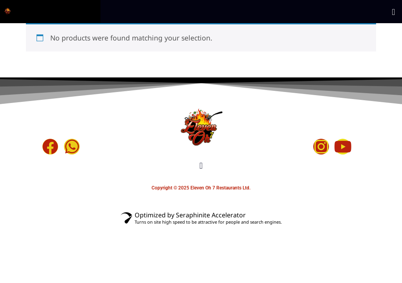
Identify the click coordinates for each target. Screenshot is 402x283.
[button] (393, 15)
